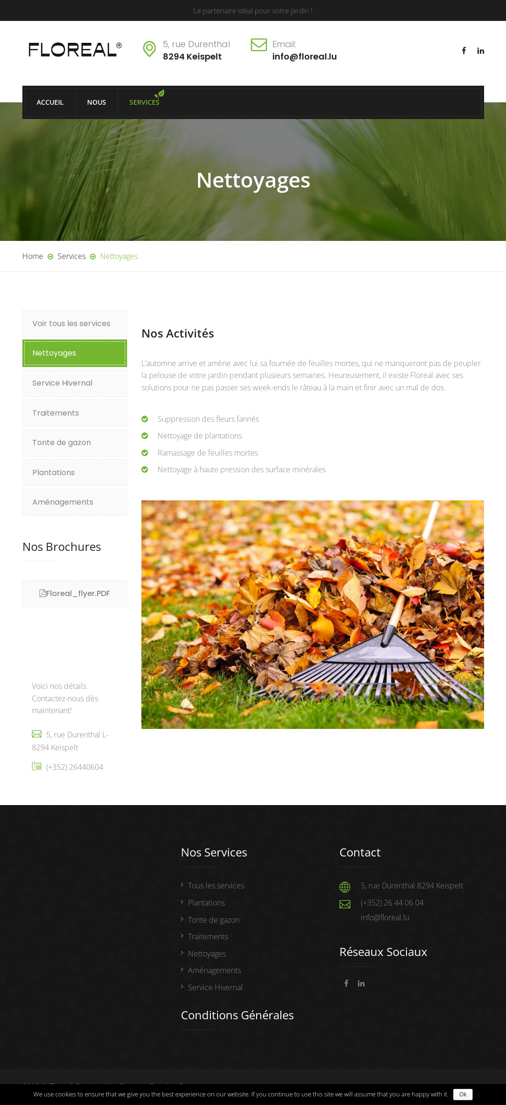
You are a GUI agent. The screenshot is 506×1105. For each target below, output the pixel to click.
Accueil (50, 102)
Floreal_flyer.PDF (78, 593)
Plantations (53, 472)
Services (144, 102)
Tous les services (216, 885)
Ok (462, 1094)
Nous (96, 102)
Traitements (55, 413)
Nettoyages (54, 353)
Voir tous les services (71, 323)
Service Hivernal (62, 383)
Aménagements (62, 502)
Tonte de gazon (61, 442)
